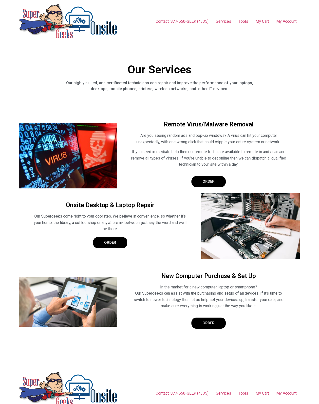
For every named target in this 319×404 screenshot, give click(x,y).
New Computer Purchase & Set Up (208, 276)
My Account (286, 21)
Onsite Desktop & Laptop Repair (110, 205)
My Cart (262, 21)
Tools (243, 21)
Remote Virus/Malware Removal (209, 124)
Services (223, 21)
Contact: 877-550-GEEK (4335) (182, 21)
